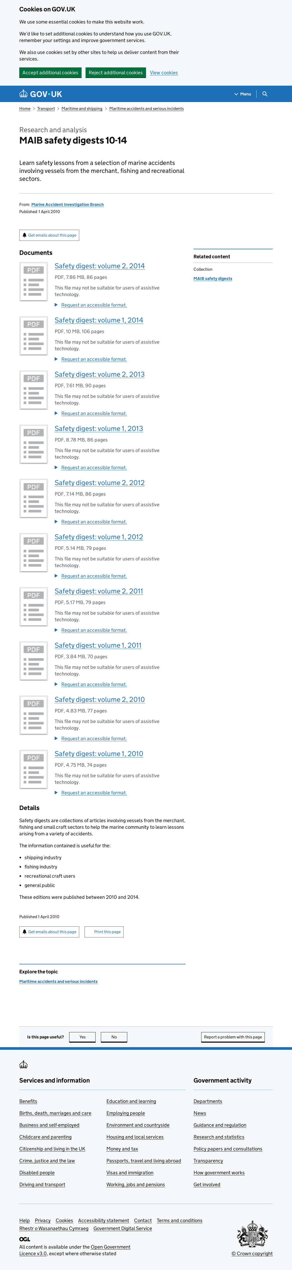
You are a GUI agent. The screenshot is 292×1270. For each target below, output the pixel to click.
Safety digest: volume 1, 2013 (99, 428)
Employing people (125, 1113)
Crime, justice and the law (47, 1161)
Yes (87, 1036)
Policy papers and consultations (228, 1149)
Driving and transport (42, 1184)
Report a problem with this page (233, 1036)
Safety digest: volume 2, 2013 (100, 374)
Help (24, 1220)
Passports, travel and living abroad (143, 1161)
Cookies (64, 1220)
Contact (143, 1220)
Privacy (43, 1220)
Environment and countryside (137, 1125)
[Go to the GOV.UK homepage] (40, 94)
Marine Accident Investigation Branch (67, 204)
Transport (46, 108)
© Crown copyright (252, 1253)
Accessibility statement (103, 1220)
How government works (219, 1173)
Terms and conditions (179, 1220)
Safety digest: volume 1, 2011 (98, 645)
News (200, 1113)
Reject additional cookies (116, 73)
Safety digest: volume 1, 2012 (99, 536)
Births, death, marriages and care (55, 1113)
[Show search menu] (265, 94)
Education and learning (131, 1101)
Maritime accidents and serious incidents (146, 108)
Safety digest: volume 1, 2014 (99, 320)
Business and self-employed (49, 1125)
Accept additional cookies (50, 73)
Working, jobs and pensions (135, 1184)
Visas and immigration (129, 1173)
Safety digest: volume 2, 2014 (100, 265)
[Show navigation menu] (243, 94)
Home (24, 108)
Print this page (107, 931)
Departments (208, 1101)
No (119, 1036)
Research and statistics (219, 1137)
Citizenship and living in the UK (52, 1149)
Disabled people (37, 1173)
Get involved (207, 1184)
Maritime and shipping (82, 108)
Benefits (28, 1101)
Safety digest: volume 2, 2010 (100, 699)
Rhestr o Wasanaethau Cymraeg (53, 1228)
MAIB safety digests (213, 278)
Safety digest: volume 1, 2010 (99, 753)
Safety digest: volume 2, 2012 (100, 482)
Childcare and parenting (45, 1137)
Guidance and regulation (220, 1125)
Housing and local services (135, 1137)
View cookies (164, 72)
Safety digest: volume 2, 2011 (99, 591)
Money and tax (122, 1149)
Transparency (208, 1161)
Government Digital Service (122, 1228)
